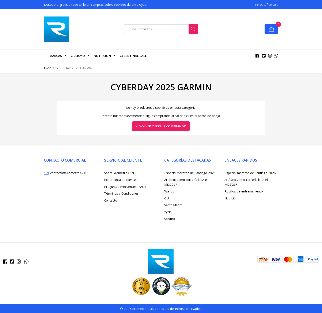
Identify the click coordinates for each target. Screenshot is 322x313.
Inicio (47, 68)
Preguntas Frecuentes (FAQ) (125, 186)
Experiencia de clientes (120, 179)
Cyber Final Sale (133, 56)
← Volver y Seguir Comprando (160, 126)
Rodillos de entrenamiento (243, 191)
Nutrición (102, 56)
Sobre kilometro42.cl (119, 173)
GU (166, 198)
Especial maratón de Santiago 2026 (190, 173)
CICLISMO (78, 56)
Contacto (110, 200)
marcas (55, 56)
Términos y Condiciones (121, 193)
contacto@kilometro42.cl (68, 173)
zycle (168, 212)
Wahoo (169, 191)
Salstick (169, 219)
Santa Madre (173, 205)
